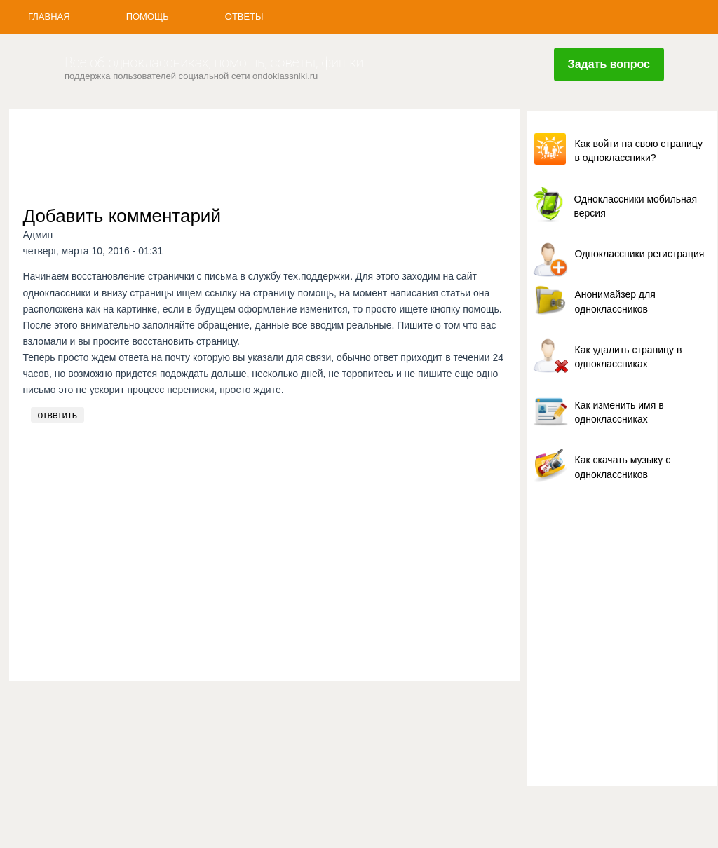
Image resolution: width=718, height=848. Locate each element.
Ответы (244, 16)
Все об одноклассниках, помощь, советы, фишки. (216, 63)
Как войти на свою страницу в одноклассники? (639, 150)
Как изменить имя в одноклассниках (619, 412)
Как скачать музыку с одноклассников (623, 466)
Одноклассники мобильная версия (636, 206)
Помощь (147, 16)
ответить (57, 414)
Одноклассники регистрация (640, 253)
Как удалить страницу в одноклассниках (628, 356)
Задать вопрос (609, 64)
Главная (49, 16)
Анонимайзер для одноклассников (615, 301)
